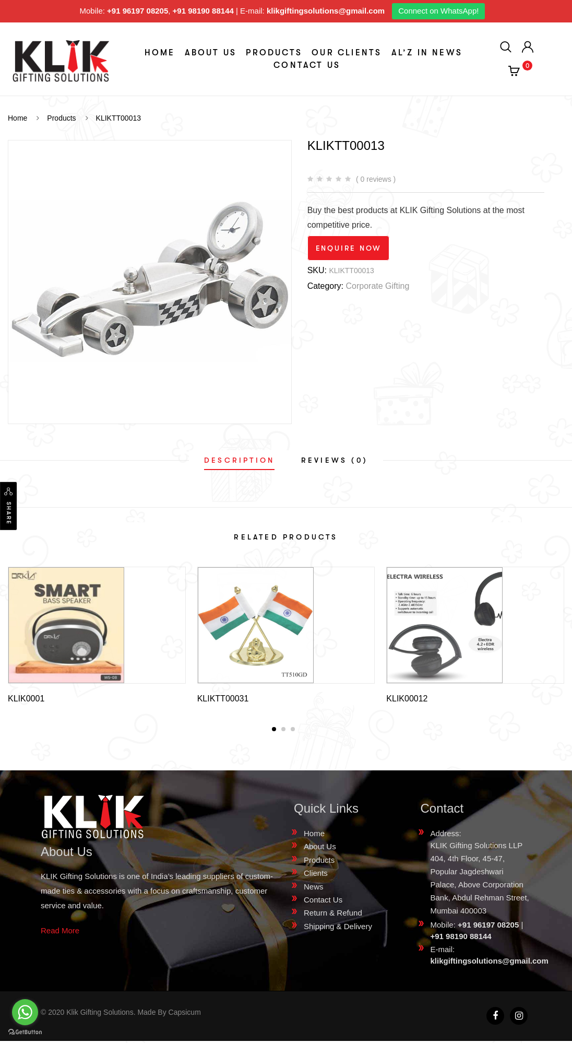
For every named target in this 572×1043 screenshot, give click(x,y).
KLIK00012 (406, 698)
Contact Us (306, 65)
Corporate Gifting (377, 286)
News (314, 888)
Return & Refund (333, 914)
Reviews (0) (334, 460)
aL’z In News (426, 52)
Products (274, 52)
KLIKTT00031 (223, 698)
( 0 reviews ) (376, 179)
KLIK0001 (26, 698)
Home (160, 52)
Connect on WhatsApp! (438, 10)
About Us (211, 52)
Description (239, 460)
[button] (274, 731)
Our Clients (347, 52)
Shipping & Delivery (338, 928)
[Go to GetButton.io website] (25, 1032)
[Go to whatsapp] (25, 1012)
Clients (316, 875)
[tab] (239, 460)
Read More (60, 932)
